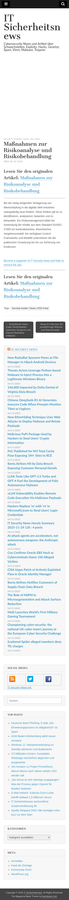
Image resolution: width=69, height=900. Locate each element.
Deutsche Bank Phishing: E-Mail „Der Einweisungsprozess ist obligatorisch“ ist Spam (34, 727)
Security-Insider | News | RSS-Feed (22, 139)
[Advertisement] (34, 99)
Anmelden (17, 861)
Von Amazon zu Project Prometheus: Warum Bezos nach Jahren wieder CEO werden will (34, 771)
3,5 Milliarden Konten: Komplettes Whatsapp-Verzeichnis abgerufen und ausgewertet (32, 758)
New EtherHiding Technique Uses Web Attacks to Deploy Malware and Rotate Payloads (34, 421)
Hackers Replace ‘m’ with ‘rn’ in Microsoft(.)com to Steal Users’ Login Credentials (33, 510)
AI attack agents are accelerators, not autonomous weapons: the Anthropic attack (33, 540)
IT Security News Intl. (20, 687)
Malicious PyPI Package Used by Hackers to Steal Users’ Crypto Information (30, 438)
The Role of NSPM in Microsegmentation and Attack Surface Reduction (34, 599)
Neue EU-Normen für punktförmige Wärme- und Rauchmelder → (51, 327)
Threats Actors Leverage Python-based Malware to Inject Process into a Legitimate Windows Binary (34, 374)
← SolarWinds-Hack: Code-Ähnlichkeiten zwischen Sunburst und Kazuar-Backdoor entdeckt (18, 330)
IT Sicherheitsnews (32, 27)
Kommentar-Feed (21, 869)
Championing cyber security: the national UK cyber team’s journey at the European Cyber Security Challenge (34, 629)
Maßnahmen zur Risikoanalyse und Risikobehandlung (28, 184)
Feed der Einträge (21, 865)
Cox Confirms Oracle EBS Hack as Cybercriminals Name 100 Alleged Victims (31, 557)
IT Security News (24, 349)
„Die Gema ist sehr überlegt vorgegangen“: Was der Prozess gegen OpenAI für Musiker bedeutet (35, 784)
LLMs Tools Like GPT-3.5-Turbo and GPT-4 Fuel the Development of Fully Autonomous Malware (33, 480)
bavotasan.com (49, 896)
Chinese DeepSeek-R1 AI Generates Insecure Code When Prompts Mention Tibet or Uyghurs (34, 404)
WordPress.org (19, 874)
